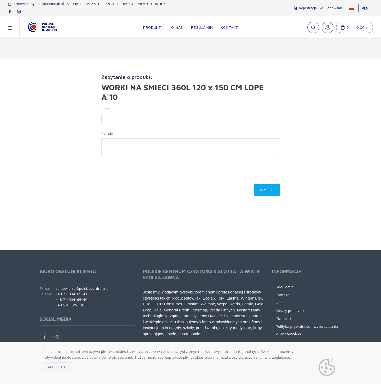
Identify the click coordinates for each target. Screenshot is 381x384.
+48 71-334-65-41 (84, 4)
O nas (280, 302)
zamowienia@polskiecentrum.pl (36, 4)
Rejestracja (305, 8)
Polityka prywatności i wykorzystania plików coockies (307, 329)
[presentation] (141, 172)
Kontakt (282, 294)
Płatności (283, 318)
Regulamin (284, 287)
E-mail (106, 109)
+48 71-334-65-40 (118, 4)
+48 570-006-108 (151, 4)
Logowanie (331, 8)
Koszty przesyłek (290, 310)
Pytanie (107, 133)
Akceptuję (57, 367)
